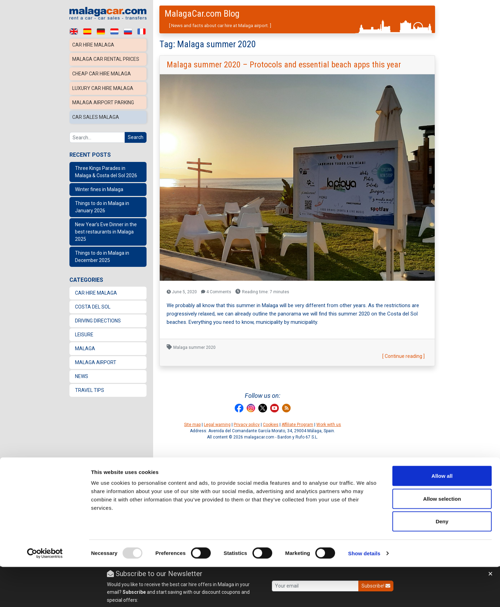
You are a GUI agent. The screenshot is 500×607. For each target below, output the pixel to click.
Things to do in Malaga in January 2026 (102, 203)
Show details (364, 593)
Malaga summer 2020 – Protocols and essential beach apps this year (284, 64)
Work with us (328, 424)
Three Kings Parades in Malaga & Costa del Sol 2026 (106, 168)
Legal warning (217, 424)
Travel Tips (89, 386)
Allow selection (442, 539)
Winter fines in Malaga (99, 186)
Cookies (270, 424)
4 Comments (216, 291)
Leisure (84, 331)
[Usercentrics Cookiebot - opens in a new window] (45, 593)
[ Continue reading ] (403, 356)
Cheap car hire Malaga (102, 72)
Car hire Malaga (93, 45)
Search (135, 134)
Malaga (85, 345)
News (81, 373)
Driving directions (98, 317)
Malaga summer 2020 (194, 347)
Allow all (442, 516)
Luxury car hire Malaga (103, 86)
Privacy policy (247, 424)
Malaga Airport (95, 359)
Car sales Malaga (95, 114)
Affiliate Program (297, 424)
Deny (442, 561)
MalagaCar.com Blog (202, 13)
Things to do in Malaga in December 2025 (102, 253)
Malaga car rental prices (106, 58)
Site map (192, 424)
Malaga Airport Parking (104, 100)
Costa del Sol (92, 303)
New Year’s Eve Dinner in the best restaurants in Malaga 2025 (106, 228)
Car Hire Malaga (96, 289)
